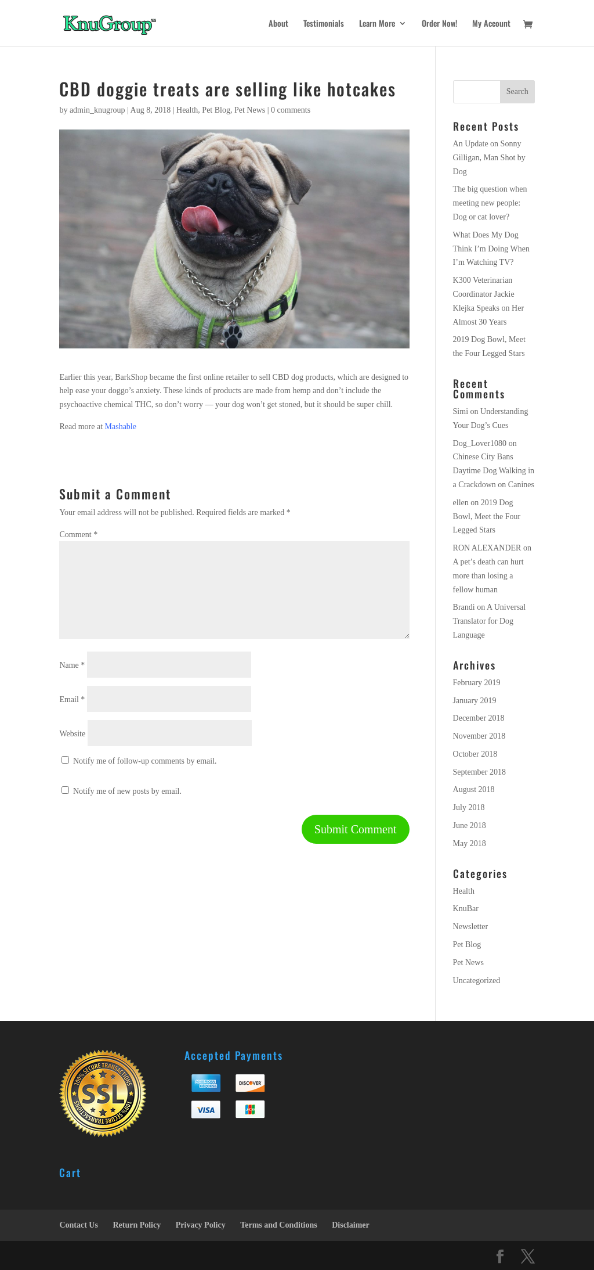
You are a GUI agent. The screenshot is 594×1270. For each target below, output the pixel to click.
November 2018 (479, 736)
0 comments (290, 110)
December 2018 (479, 718)
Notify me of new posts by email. (127, 791)
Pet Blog (216, 110)
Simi (460, 411)
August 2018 (474, 789)
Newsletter (470, 926)
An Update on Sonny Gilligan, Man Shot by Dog (489, 157)
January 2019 (475, 700)
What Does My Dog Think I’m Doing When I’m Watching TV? (491, 249)
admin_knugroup (97, 110)
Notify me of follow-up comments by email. (145, 761)
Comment (78, 534)
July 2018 (469, 807)
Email (72, 699)
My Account (491, 24)
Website (72, 733)
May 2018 (469, 843)
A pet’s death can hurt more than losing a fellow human (488, 575)
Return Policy (137, 1225)
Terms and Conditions (278, 1225)
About (278, 24)
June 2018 (469, 825)
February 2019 (477, 682)
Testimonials (323, 24)
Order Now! (439, 24)
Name (72, 665)
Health (187, 110)
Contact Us (78, 1225)
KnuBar (466, 908)
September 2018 (479, 772)
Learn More (377, 24)
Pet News (249, 110)
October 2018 (475, 754)
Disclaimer (351, 1225)
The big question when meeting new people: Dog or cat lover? (490, 203)
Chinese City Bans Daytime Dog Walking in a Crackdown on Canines (494, 470)
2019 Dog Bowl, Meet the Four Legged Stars (487, 516)
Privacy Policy (201, 1225)
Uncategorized (477, 980)
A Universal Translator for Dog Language (489, 621)
